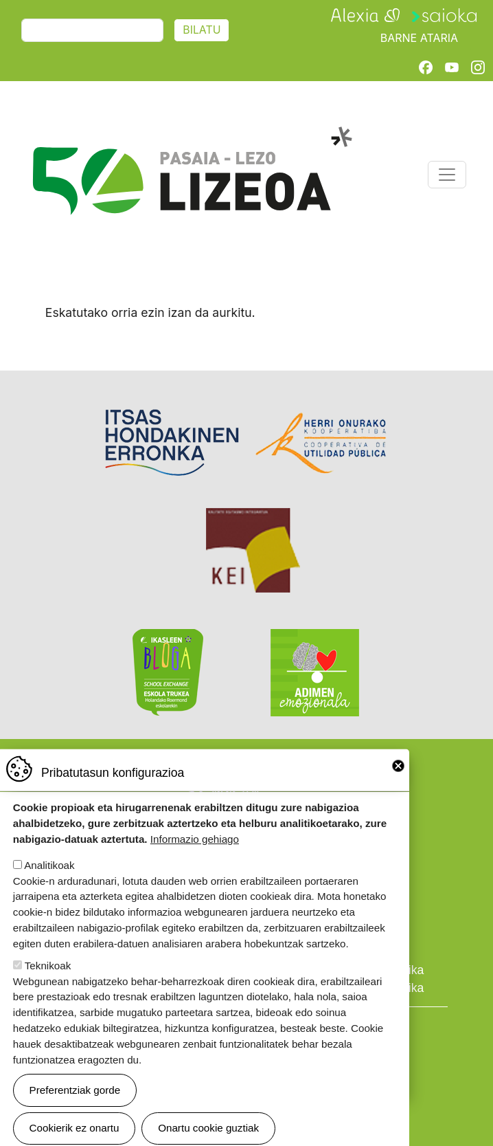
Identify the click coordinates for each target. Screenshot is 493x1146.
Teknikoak (48, 984)
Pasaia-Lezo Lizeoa (191, 134)
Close (398, 784)
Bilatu (201, 29)
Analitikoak (49, 884)
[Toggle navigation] (447, 174)
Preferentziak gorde (75, 1108)
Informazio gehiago (194, 858)
